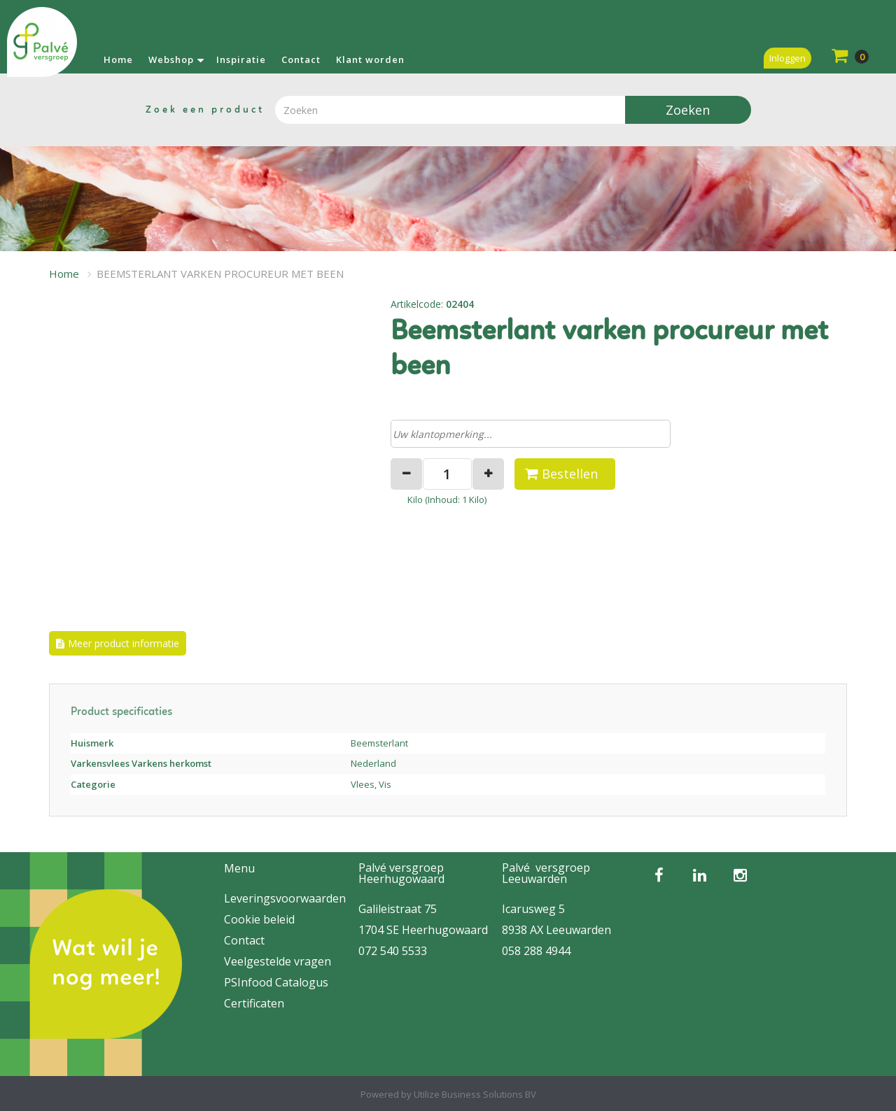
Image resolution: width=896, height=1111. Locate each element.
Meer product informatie (123, 643)
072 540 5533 (392, 950)
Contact (301, 59)
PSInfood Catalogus (276, 982)
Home (118, 59)
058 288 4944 (536, 950)
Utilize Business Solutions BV (475, 1094)
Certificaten (254, 1003)
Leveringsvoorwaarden (285, 898)
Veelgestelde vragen (277, 961)
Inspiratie (241, 59)
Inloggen (787, 58)
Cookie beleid (259, 919)
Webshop (171, 59)
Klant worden (370, 59)
